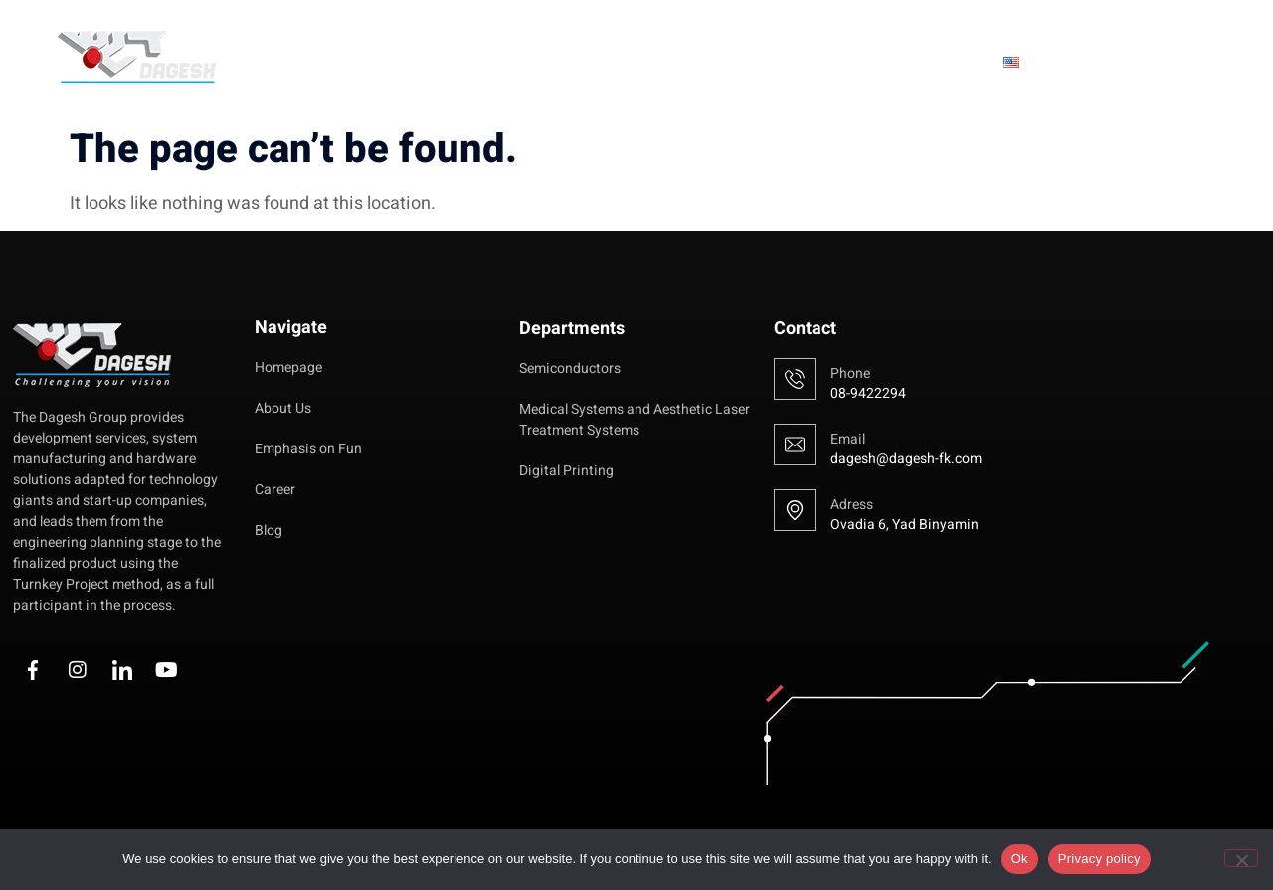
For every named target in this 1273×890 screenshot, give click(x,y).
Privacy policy (1099, 858)
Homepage (363, 62)
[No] (1241, 858)
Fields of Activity (812, 62)
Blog (946, 62)
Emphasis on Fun (628, 62)
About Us (484, 62)
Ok (1019, 858)
